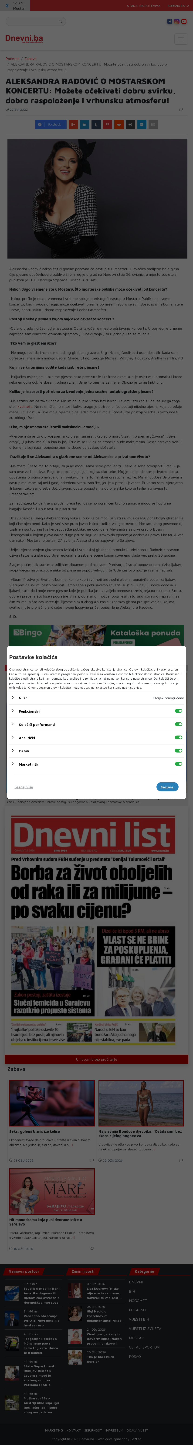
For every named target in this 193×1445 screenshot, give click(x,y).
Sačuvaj (167, 787)
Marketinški (29, 764)
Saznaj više (24, 787)
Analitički (27, 737)
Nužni (23, 698)
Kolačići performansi (37, 724)
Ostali (24, 751)
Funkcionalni (29, 711)
